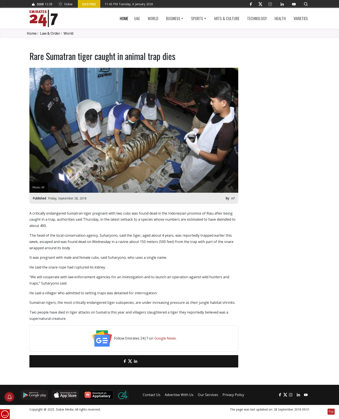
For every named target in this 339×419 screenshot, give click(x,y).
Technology (257, 18)
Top (331, 411)
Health (280, 18)
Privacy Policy (233, 394)
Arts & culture (226, 18)
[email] (117, 361)
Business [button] (173, 18)
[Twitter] (260, 4)
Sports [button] (197, 18)
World (153, 18)
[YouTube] (294, 4)
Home (124, 18)
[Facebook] (250, 4)
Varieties (301, 18)
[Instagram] (270, 4)
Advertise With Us (179, 394)
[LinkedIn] (282, 4)
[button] (306, 4)
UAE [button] (137, 18)
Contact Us (151, 394)
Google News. (165, 338)
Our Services (208, 394)
